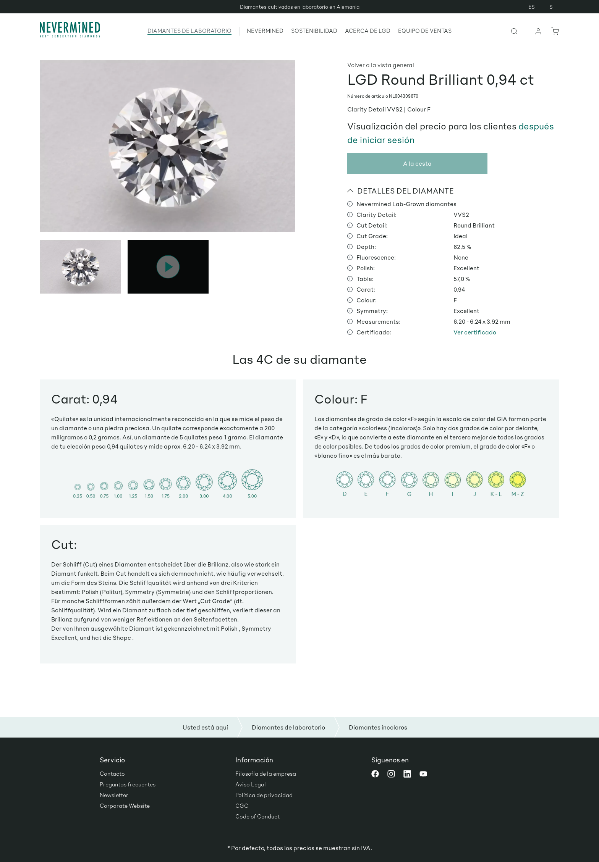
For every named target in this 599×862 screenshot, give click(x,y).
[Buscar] (520, 31)
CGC (241, 805)
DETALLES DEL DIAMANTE (400, 190)
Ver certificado (474, 332)
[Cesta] (553, 31)
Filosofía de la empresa (265, 773)
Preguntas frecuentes (127, 784)
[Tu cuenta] (538, 31)
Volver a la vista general (380, 64)
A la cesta (417, 163)
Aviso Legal (250, 784)
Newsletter (114, 794)
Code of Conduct (257, 816)
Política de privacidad (264, 794)
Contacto (112, 773)
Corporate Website (125, 805)
